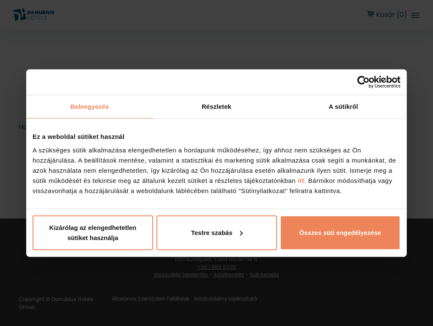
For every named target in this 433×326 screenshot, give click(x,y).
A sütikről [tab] (343, 106)
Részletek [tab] (216, 106)
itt (300, 180)
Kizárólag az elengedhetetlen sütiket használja (93, 232)
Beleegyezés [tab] (89, 106)
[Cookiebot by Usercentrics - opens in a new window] (363, 82)
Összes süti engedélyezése (340, 232)
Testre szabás (217, 232)
